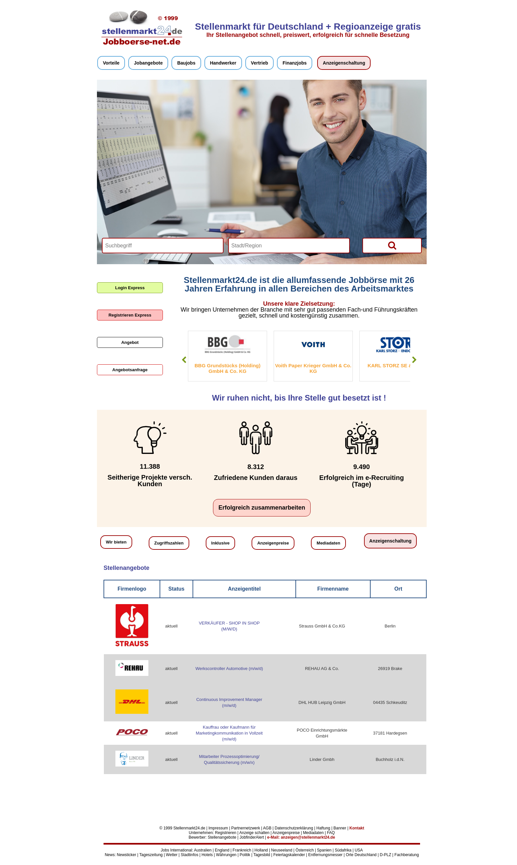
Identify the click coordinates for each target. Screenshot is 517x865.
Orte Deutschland (361, 854)
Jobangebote (148, 63)
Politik (245, 854)
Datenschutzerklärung (294, 828)
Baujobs (186, 63)
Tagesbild (261, 854)
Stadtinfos (189, 854)
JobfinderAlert (251, 837)
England (222, 850)
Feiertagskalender (289, 854)
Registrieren (225, 832)
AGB (267, 828)
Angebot (130, 342)
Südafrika (343, 850)
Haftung (323, 828)
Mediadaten (328, 543)
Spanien (324, 850)
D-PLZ (385, 854)
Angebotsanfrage (130, 369)
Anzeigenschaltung (344, 63)
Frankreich (241, 850)
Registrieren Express (129, 315)
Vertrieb (259, 63)
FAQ (331, 832)
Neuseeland (281, 850)
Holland (261, 850)
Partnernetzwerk (245, 828)
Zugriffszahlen (169, 543)
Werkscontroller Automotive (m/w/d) (229, 668)
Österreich (304, 850)
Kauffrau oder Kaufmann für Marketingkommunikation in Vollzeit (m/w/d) (229, 733)
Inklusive (220, 543)
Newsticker (126, 854)
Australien (202, 850)
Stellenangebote (222, 837)
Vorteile (111, 63)
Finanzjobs (295, 63)
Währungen (226, 854)
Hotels (207, 854)
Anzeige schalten (254, 832)
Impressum (218, 828)
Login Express (130, 287)
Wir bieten (116, 542)
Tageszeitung (151, 854)
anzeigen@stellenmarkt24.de (308, 837)
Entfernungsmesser (325, 854)
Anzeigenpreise (273, 543)
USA (359, 850)
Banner (339, 828)
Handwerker (223, 63)
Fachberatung (406, 854)
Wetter (171, 854)
